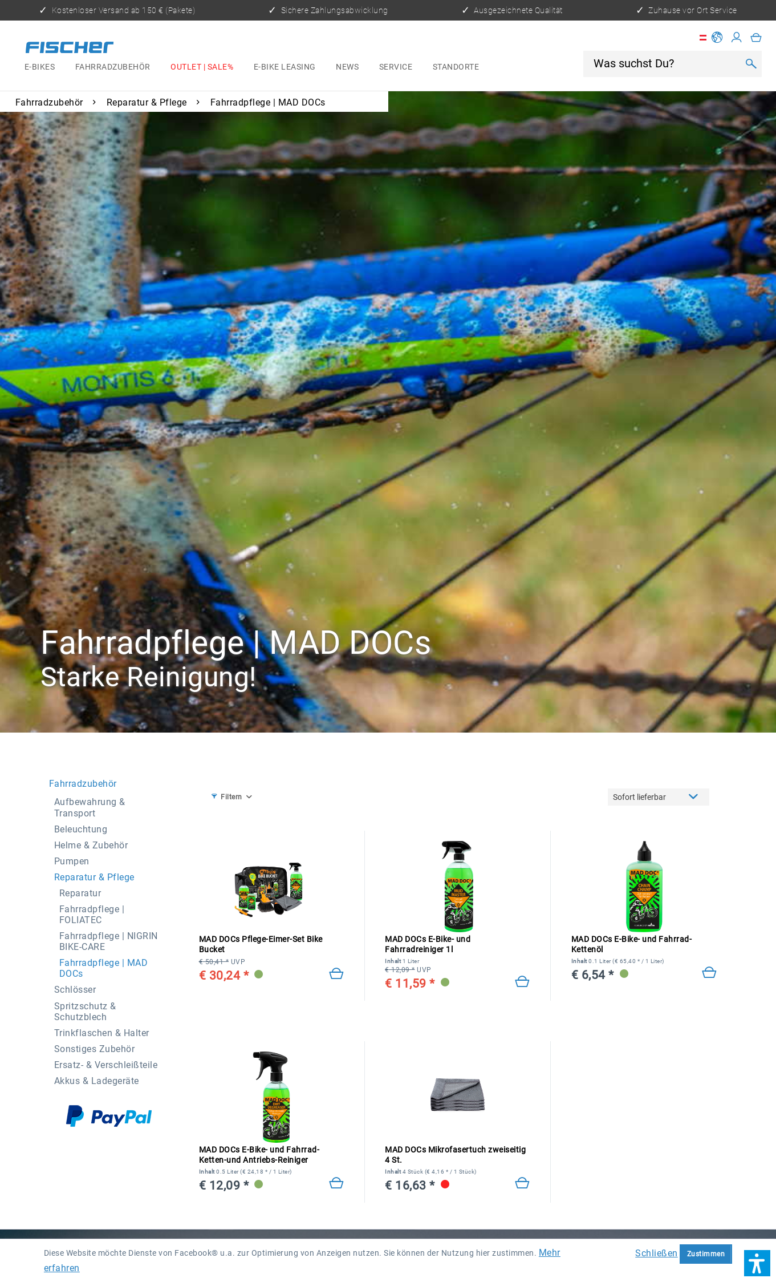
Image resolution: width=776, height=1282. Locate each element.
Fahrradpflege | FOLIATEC (92, 914)
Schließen (656, 1253)
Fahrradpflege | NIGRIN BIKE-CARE (108, 941)
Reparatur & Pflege (94, 877)
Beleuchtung (81, 829)
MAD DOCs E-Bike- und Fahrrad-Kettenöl (631, 945)
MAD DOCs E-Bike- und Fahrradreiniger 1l (427, 944)
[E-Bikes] (39, 67)
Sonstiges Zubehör (94, 1049)
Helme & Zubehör (91, 845)
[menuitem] (39, 67)
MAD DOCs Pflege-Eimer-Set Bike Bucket (261, 945)
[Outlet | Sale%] (201, 67)
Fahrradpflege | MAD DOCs (103, 968)
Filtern (227, 796)
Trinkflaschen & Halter (101, 1033)
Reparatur (80, 893)
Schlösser (75, 989)
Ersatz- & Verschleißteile (106, 1064)
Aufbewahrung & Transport (89, 807)
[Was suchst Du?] (665, 63)
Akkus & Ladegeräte (96, 1080)
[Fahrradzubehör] (113, 67)
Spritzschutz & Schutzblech (85, 1011)
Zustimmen (706, 1253)
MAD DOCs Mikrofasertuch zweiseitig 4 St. (455, 1154)
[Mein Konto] (737, 37)
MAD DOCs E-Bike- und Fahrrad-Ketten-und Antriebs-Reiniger (259, 1155)
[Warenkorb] (756, 37)
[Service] (395, 67)
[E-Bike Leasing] (284, 67)
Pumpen (72, 861)
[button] (757, 1263)
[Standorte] (455, 67)
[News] (347, 67)
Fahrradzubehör (83, 783)
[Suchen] (751, 64)
